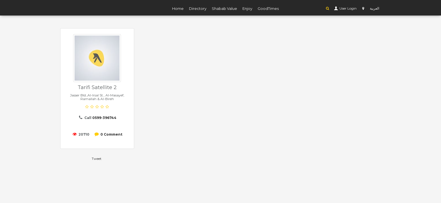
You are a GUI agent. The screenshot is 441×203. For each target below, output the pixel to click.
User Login (348, 8)
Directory (197, 8)
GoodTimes (268, 8)
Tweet (97, 158)
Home (178, 8)
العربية (374, 8)
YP (82, 7)
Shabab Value (224, 8)
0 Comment (111, 134)
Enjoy (247, 8)
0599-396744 (104, 118)
